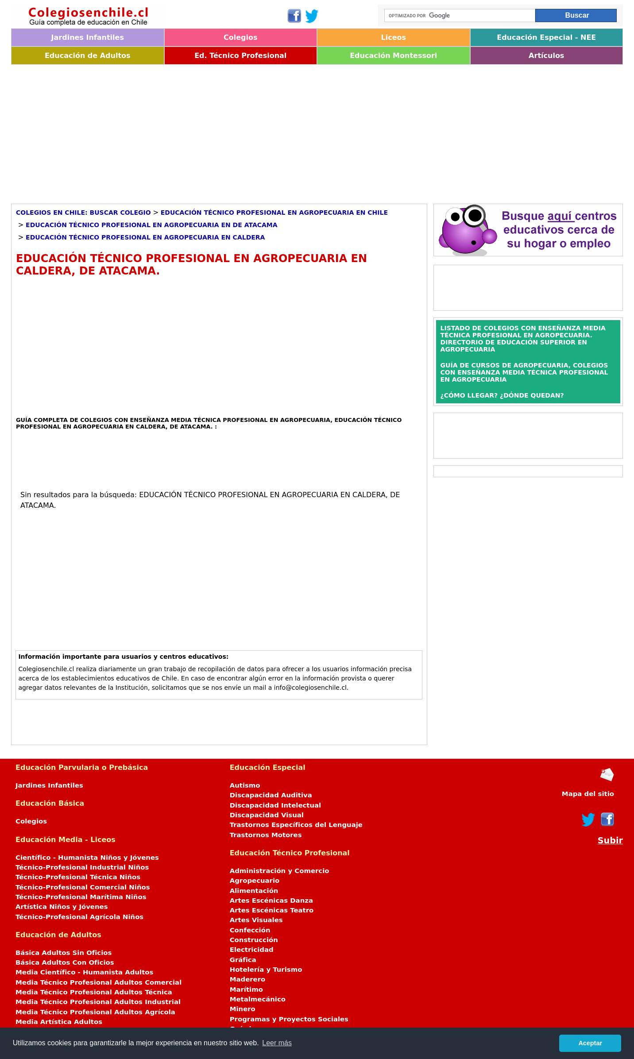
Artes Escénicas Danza (271, 900)
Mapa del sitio (588, 794)
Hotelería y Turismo (266, 970)
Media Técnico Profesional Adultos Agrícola (95, 1012)
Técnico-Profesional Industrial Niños (82, 867)
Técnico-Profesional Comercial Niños (82, 887)
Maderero (248, 979)
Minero (242, 1009)
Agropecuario (255, 881)
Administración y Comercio (279, 871)
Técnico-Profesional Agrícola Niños (79, 917)
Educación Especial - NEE (546, 37)
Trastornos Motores (266, 835)
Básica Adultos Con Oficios (64, 962)
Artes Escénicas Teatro (272, 910)
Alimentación (254, 891)
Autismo (245, 785)
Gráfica (243, 960)
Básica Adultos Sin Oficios (63, 953)
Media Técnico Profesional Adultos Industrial (98, 1002)
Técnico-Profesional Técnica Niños (77, 877)
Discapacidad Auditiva (271, 795)
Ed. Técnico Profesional (240, 55)
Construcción (254, 940)
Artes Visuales (256, 920)
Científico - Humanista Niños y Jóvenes (87, 858)
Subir (610, 840)
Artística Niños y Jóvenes (61, 907)
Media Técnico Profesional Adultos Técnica (93, 992)
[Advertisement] (276, 131)
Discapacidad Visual (267, 815)
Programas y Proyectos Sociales (289, 1019)
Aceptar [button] (590, 1043)
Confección (250, 930)
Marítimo (246, 989)
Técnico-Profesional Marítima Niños (80, 897)
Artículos (546, 55)
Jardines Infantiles (87, 37)
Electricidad (252, 950)
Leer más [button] (277, 1043)
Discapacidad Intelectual (275, 805)
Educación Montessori (393, 55)
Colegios (241, 37)
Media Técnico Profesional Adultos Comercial (98, 982)
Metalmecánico (258, 999)
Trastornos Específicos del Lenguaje (296, 825)
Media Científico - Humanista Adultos (84, 972)
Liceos (393, 37)
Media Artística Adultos (58, 1022)
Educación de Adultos (88, 55)
